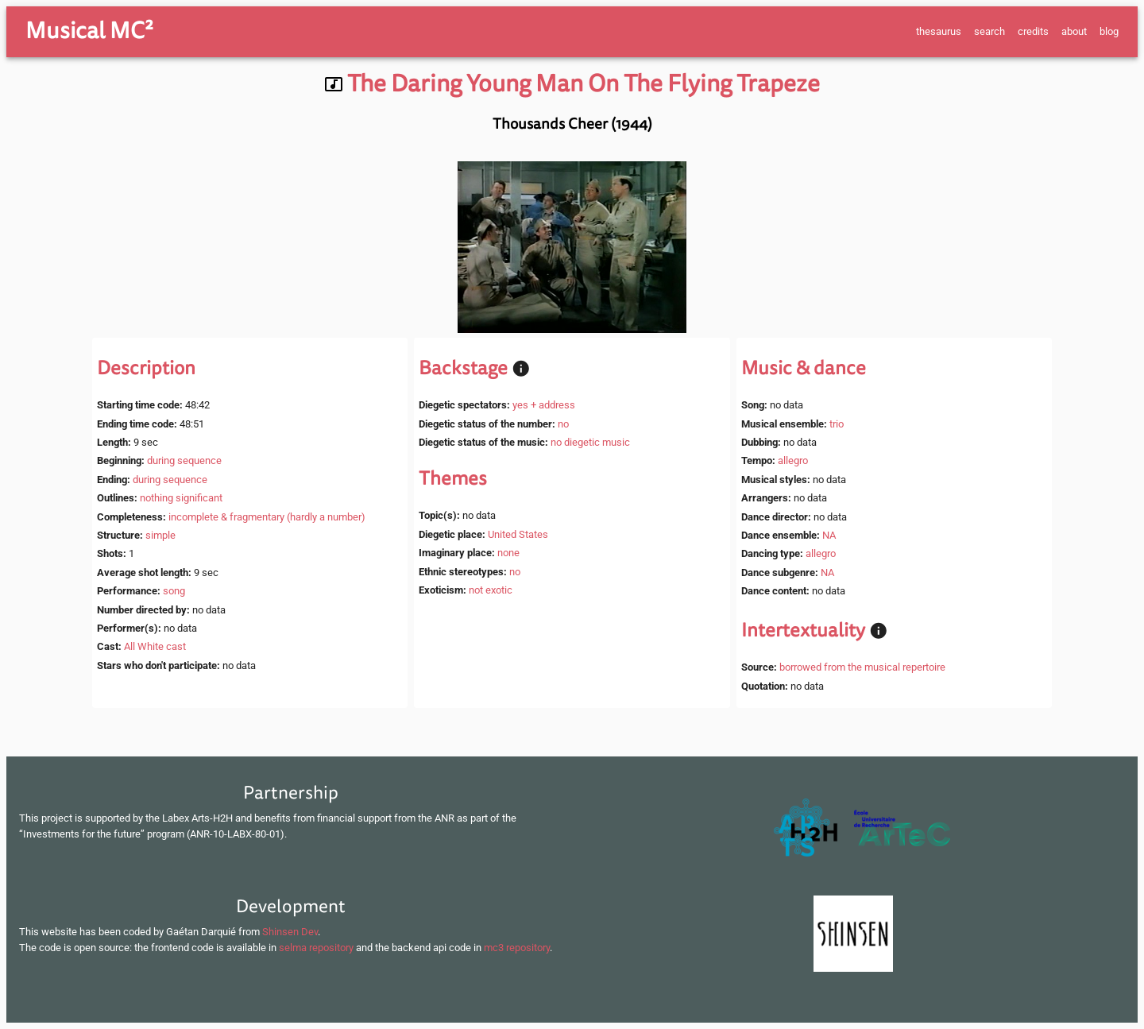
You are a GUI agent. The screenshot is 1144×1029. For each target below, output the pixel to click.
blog (1109, 31)
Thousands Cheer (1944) (572, 124)
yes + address (543, 405)
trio (836, 424)
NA (829, 535)
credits (1033, 31)
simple (160, 535)
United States (518, 534)
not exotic (490, 590)
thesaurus (938, 31)
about (1074, 31)
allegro (793, 460)
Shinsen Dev (290, 932)
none (508, 553)
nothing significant (181, 498)
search (989, 31)
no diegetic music (590, 442)
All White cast (155, 646)
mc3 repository (517, 948)
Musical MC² (89, 31)
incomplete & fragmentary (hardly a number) (266, 517)
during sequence (184, 460)
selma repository (316, 948)
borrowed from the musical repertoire (862, 667)
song (174, 591)
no (563, 424)
